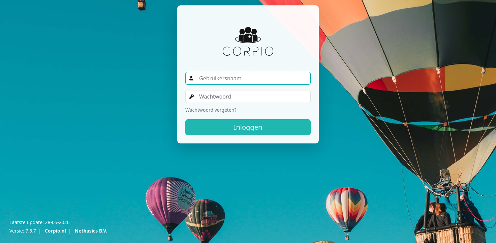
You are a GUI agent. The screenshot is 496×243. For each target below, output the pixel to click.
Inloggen (248, 127)
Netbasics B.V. (91, 230)
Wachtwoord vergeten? (211, 110)
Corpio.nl (55, 230)
